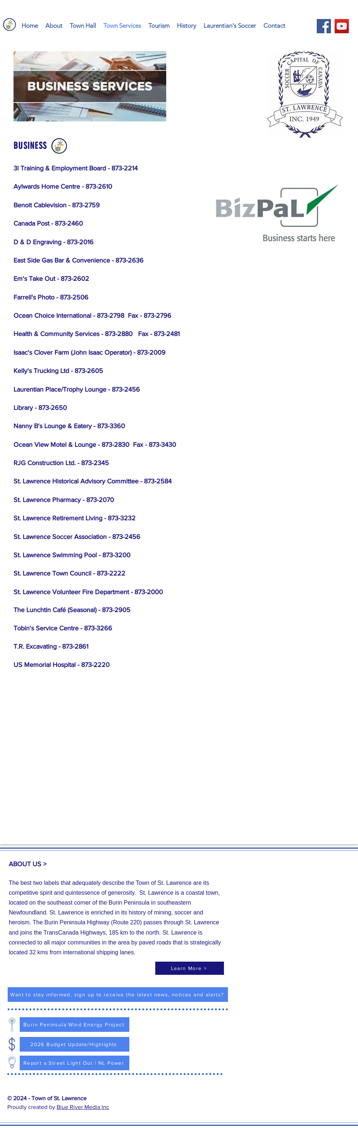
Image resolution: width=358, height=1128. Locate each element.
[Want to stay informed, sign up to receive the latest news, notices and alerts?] (118, 994)
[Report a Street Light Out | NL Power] (74, 1063)
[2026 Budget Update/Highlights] (74, 1044)
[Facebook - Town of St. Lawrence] (324, 26)
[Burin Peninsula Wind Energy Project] (74, 1024)
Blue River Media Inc (83, 1107)
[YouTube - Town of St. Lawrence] (342, 26)
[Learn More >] (189, 968)
